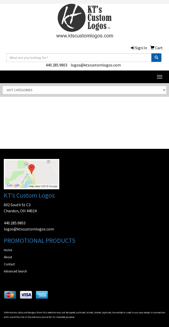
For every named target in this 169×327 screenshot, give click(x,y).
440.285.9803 (56, 64)
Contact (9, 264)
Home (8, 250)
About (8, 257)
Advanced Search (15, 271)
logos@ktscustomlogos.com (96, 64)
